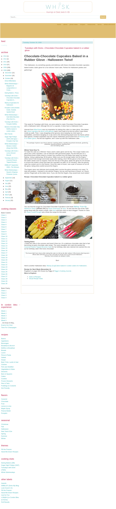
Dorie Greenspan (54, 208)
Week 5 (3, 320)
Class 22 (4, 265)
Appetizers (5, 341)
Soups (3, 360)
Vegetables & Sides (8, 369)
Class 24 (4, 269)
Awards (3, 483)
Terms (100, 24)
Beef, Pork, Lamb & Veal (9, 362)
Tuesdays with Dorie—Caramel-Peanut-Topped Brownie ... (12, 160)
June (6, 186)
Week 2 (3, 313)
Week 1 (3, 311)
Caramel (4, 399)
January (7, 200)
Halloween (4, 429)
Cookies (4, 379)
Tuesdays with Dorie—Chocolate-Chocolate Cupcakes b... (12, 98)
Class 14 (4, 246)
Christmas (4, 424)
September (8, 178)
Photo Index (74, 24)
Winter (3, 438)
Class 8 (3, 232)
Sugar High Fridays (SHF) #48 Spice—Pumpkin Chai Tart (11, 139)
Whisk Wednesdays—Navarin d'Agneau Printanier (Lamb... (12, 172)
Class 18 (4, 255)
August (7, 180)
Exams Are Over (7, 325)
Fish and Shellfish (7, 367)
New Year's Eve (6, 431)
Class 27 (4, 276)
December (8, 73)
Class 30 (4, 283)
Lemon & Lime (6, 406)
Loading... (4, 45)
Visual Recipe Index (36, 278)
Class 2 (3, 217)
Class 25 (4, 272)
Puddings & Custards (8, 386)
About (65, 24)
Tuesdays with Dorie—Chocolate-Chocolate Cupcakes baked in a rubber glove (57, 49)
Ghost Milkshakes (10, 81)
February (8, 197)
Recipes (82, 24)
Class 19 (4, 257)
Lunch (3, 353)
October (7, 78)
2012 (5, 59)
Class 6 (3, 227)
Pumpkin (4, 413)
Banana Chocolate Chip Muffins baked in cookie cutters (12, 129)
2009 (5, 67)
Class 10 (4, 236)
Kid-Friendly (5, 388)
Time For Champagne (8, 327)
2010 (5, 64)
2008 (5, 70)
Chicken (4, 364)
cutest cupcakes (32, 131)
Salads (3, 357)
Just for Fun (5, 495)
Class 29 (4, 281)
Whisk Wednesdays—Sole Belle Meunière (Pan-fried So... (12, 117)
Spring (3, 434)
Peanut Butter (6, 411)
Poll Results (5, 502)
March (7, 195)
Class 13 (4, 243)
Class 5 (3, 224)
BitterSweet (38, 129)
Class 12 (4, 241)
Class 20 (4, 260)
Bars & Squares (6, 374)
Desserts (4, 371)
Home (59, 24)
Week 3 (3, 316)
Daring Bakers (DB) (8, 463)
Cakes (3, 376)
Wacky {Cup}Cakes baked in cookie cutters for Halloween (67, 266)
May (6, 189)
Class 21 (4, 262)
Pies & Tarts (5, 383)
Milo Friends (8, 134)
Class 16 (4, 250)
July (6, 183)
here (64, 208)
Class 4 (3, 222)
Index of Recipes (35, 277)
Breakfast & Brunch (8, 346)
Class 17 (4, 253)
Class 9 (3, 234)
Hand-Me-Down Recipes (9, 452)
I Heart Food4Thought (33, 212)
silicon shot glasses (47, 131)
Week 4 (3, 318)
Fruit (2, 404)
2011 (5, 62)
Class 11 (4, 239)
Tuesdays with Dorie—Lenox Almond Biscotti (12, 153)
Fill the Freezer (6, 449)
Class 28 (4, 279)
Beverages (5, 343)
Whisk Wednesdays (8, 472)
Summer (4, 436)
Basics (3, 338)
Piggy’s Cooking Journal (62, 271)
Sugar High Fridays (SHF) (10, 465)
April (6, 192)
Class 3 (3, 220)
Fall (2, 427)
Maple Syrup (5, 408)
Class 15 (4, 248)
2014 (5, 56)
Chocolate (4, 401)
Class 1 (3, 215)
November (8, 75)
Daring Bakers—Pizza (12, 93)
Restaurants (91, 24)
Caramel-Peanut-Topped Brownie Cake (38, 247)
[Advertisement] (58, 32)
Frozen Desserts (7, 381)
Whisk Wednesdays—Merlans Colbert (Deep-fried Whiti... (12, 146)
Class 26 (4, 274)
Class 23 (4, 267)
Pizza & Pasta (6, 355)
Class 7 (3, 229)
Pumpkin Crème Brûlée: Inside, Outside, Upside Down (12, 110)
